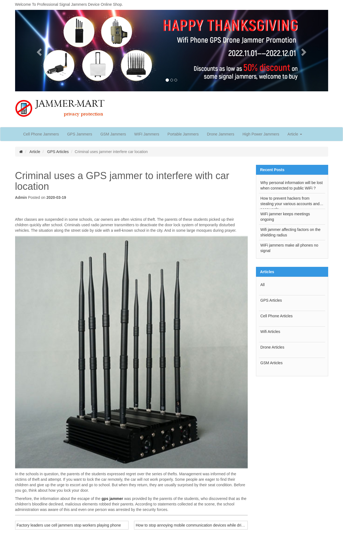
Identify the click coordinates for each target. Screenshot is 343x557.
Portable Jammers (183, 134)
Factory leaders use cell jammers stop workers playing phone (69, 525)
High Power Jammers (260, 134)
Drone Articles (272, 347)
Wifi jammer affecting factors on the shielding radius (290, 232)
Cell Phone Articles (276, 316)
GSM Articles (271, 363)
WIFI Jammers (146, 134)
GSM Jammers (113, 134)
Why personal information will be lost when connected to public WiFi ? (291, 185)
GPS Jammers (79, 134)
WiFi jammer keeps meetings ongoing (285, 217)
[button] (38, 50)
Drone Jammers (220, 134)
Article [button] (295, 134)
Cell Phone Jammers (41, 134)
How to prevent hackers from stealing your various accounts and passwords (290, 202)
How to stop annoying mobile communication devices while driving (192, 525)
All (262, 284)
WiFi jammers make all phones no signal (289, 248)
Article (34, 151)
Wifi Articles (270, 331)
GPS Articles (58, 151)
